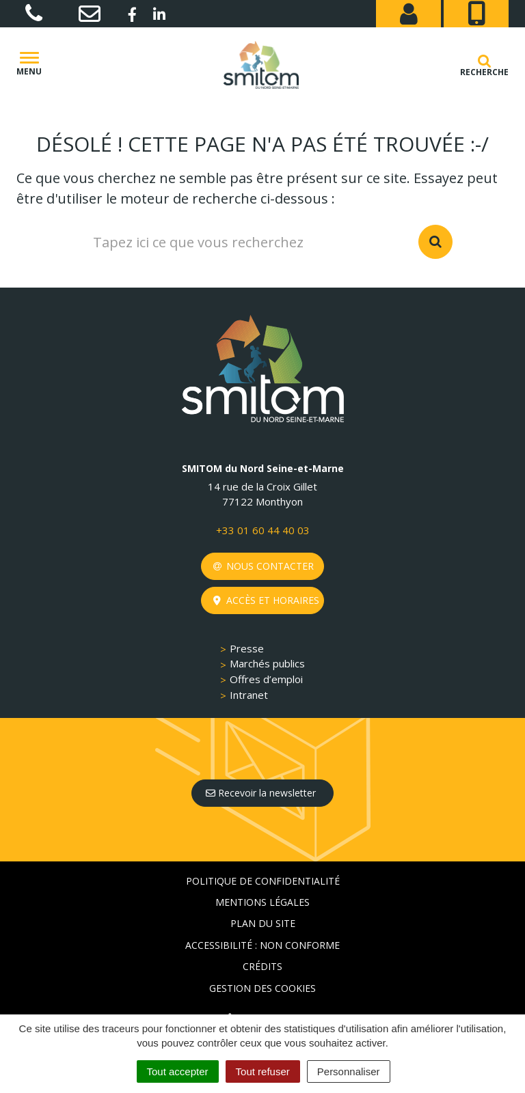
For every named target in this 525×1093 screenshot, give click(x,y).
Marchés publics (267, 663)
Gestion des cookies (262, 988)
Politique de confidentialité (263, 880)
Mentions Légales (262, 902)
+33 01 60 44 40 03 (263, 530)
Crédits (262, 966)
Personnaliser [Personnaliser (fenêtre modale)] (348, 1071)
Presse (247, 648)
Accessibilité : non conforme (262, 945)
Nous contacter (263, 565)
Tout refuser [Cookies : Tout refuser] (263, 1071)
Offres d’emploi (266, 679)
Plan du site (262, 923)
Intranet (249, 695)
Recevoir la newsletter (261, 792)
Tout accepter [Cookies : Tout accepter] (177, 1071)
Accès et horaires (266, 600)
